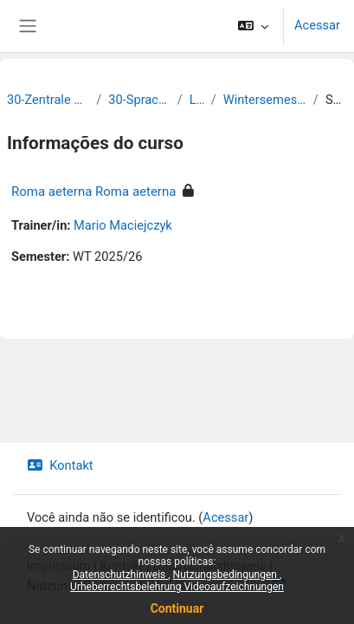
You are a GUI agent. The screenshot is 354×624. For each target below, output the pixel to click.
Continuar (177, 608)
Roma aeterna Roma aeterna (93, 191)
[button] (253, 26)
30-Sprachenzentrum (139, 99)
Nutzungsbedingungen (226, 575)
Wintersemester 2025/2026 (264, 99)
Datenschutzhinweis (121, 575)
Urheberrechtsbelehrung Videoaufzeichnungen (177, 587)
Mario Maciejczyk (123, 225)
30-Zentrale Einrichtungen (48, 99)
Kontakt (60, 465)
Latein (197, 99)
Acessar (317, 25)
